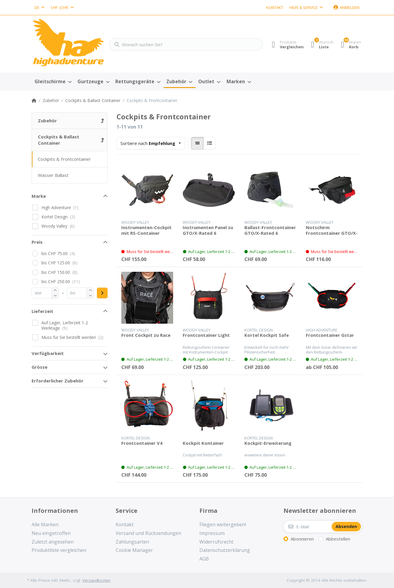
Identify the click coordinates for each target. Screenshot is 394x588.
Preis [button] (37, 242)
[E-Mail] (307, 526)
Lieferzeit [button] (42, 311)
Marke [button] (39, 196)
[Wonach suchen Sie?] (183, 44)
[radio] (197, 143)
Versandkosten (96, 580)
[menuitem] (53, 82)
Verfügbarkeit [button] (48, 353)
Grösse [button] (39, 367)
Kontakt (274, 7)
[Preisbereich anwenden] (102, 293)
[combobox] (39, 7)
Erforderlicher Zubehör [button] (57, 381)
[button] (55, 295)
